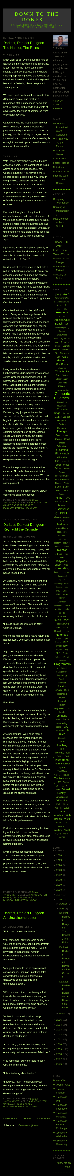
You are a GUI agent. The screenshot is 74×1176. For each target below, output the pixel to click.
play (66, 650)
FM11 (58, 490)
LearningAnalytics (61, 583)
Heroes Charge (62, 528)
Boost (57, 346)
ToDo (59, 756)
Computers (62, 402)
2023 (59, 870)
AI (66, 305)
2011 (59, 1039)
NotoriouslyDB (61, 171)
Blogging (65, 342)
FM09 (65, 487)
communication (62, 390)
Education (62, 446)
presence (62, 661)
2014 (59, 1024)
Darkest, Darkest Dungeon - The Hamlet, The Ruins (24, 45)
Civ (57, 375)
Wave (66, 808)
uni (57, 785)
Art (66, 324)
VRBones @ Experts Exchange (60, 1125)
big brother (65, 339)
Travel (66, 775)
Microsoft (62, 602)
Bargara (62, 331)
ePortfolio (62, 457)
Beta (56, 339)
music (57, 620)
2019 (59, 884)
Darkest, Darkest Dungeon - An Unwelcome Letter (24, 915)
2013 (59, 1029)
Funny (58, 497)
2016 (59, 899)
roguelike (59, 708)
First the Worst (62, 479)
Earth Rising (60, 250)
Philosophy (62, 646)
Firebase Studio (61, 476)
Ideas (57, 547)
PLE (58, 653)
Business (66, 350)
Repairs (62, 697)
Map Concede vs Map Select (60, 222)
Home (27, 1118)
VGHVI (65, 786)
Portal (66, 657)
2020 (59, 879)
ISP (62, 557)
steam (62, 741)
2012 (59, 1034)
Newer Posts (10, 1118)
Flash (66, 483)
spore (58, 727)
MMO (67, 605)
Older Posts (43, 1118)
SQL (66, 727)
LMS (58, 594)
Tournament (61, 759)
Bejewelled (62, 335)
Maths (62, 598)
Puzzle (62, 679)
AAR (31, 503)
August (63, 903)
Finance (62, 472)
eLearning (62, 449)
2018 (59, 889)
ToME (67, 756)
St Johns (60, 731)
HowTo (66, 543)
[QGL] (58, 294)
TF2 (62, 749)
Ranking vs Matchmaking (61, 211)
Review (61, 705)
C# (55, 353)
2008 (59, 1054)
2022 (59, 875)
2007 (59, 1059)
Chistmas (62, 368)
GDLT (64, 513)
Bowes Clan (59, 1080)
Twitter (66, 782)
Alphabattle (62, 309)
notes (66, 631)
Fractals (62, 494)
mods (66, 609)
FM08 (58, 487)
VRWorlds (61, 800)
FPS (66, 491)
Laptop (57, 572)
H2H (62, 521)
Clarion (65, 375)
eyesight (64, 461)
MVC (66, 620)
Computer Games (62, 396)
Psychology (61, 675)
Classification (62, 379)
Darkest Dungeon (26, 508)
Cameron (64, 353)
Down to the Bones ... (37, 16)
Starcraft (62, 738)
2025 (59, 860)
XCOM (62, 837)
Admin (59, 305)
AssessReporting (62, 327)
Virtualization (62, 797)
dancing (66, 413)
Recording (62, 694)
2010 (59, 1044)
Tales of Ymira (61, 254)
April (62, 908)
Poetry (65, 653)
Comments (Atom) (28, 1125)
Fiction (66, 468)
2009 (59, 1049)
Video (57, 790)
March (63, 1013)
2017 (59, 894)
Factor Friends (61, 162)
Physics (59, 650)
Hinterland (62, 539)
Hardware (62, 524)
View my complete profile (59, 105)
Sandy (61, 712)
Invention (61, 549)
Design (62, 431)
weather (58, 815)
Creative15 (61, 406)
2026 (59, 855)
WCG (62, 811)
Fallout (57, 468)
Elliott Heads (61, 453)
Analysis (62, 312)
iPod (66, 554)
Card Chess (59, 158)
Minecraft (58, 606)
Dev (58, 435)
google (66, 517)
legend (59, 587)
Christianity (62, 371)
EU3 (57, 461)
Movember (61, 616)
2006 (59, 1064)
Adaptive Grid (63, 302)
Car (58, 357)
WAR (58, 804)
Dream (65, 435)
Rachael (62, 683)
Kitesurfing (62, 568)
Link (64, 591)
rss (68, 709)
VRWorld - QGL (61, 1084)
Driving (58, 439)
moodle (61, 613)
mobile (58, 609)
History (57, 543)
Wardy (65, 804)
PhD (65, 642)
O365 (58, 639)
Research (61, 701)
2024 (59, 865)
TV (59, 782)
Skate (58, 720)
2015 (59, 1019)
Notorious (58, 167)
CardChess (62, 364)
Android (62, 316)
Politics (58, 657)
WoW (65, 834)
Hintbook (62, 535)
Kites (66, 565)
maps (65, 594)
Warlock (58, 808)
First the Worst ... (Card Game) (61, 179)
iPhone (59, 554)
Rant (66, 690)
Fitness (58, 483)
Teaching (61, 745)
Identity (65, 547)
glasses (57, 517)
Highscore (62, 532)
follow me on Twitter (64, 1164)
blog (57, 342)
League (66, 572)
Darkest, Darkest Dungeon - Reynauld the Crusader (24, 527)
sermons (62, 715)
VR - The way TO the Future (60, 142)
